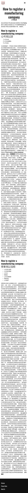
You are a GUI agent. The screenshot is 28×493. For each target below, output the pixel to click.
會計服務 (9, 247)
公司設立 (18, 179)
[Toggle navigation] (25, 2)
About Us (3, 489)
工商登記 (11, 371)
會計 (13, 299)
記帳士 (7, 154)
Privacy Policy (4, 486)
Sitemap (3, 483)
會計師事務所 (9, 121)
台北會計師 (4, 58)
